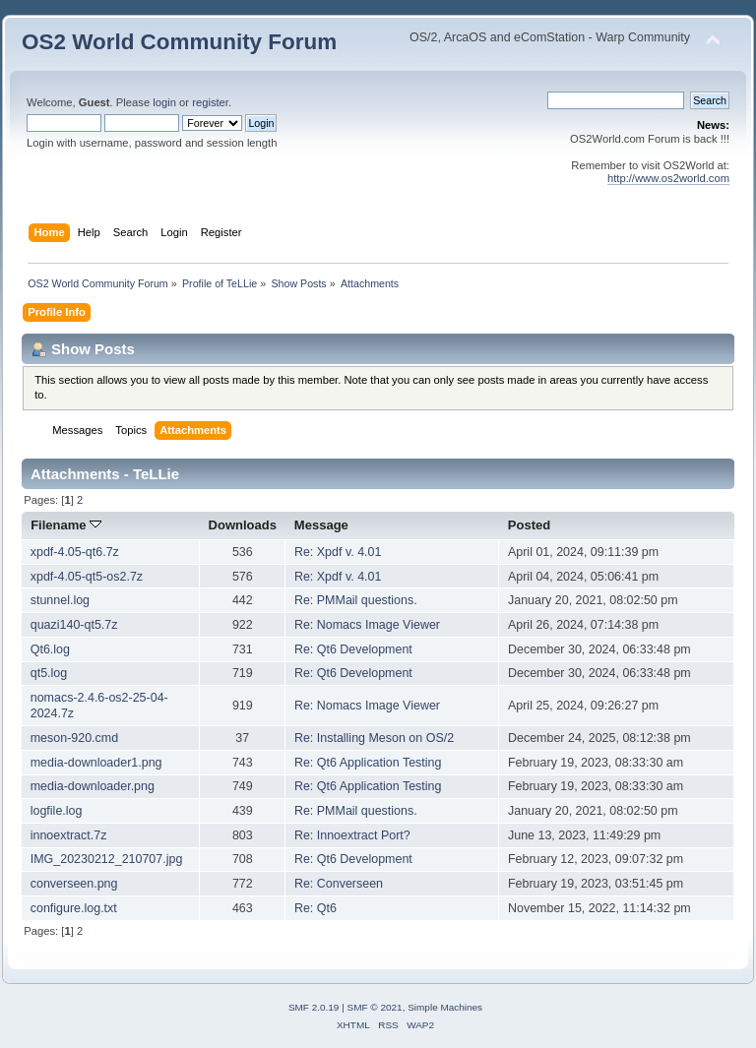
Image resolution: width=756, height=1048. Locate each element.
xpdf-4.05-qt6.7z (75, 552)
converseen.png (74, 884)
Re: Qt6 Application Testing (367, 763)
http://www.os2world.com (668, 178)
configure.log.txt (74, 908)
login (164, 102)
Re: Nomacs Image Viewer (367, 625)
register (210, 102)
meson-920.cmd (74, 738)
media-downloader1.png (96, 763)
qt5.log (49, 673)
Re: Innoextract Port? (352, 835)
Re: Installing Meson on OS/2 (374, 738)
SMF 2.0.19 (314, 1007)
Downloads (243, 525)
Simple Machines (445, 1007)
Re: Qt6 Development (353, 649)
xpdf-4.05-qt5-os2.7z (87, 577)
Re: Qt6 (315, 908)
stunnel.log (60, 600)
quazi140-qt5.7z (74, 625)
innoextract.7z (69, 835)
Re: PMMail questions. (355, 600)
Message (321, 525)
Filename (66, 525)
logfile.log (57, 811)
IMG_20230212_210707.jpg (107, 859)
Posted (529, 525)
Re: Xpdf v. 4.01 (338, 552)
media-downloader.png (93, 786)
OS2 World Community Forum (179, 42)
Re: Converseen (338, 884)
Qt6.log (50, 649)
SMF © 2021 (375, 1007)
